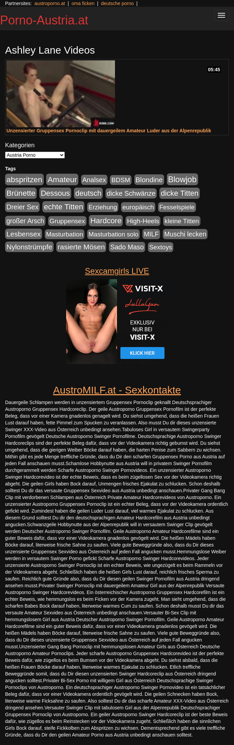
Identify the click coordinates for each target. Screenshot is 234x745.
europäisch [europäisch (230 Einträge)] (138, 207)
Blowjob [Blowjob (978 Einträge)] (182, 179)
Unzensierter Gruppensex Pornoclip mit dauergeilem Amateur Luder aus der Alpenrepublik (108, 130)
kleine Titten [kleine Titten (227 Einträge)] (181, 221)
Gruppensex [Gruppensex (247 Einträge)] (67, 221)
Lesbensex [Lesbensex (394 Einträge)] (23, 234)
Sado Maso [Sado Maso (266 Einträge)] (127, 247)
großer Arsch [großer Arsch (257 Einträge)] (25, 221)
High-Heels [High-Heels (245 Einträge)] (143, 221)
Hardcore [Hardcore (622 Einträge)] (105, 220)
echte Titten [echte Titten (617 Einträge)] (63, 207)
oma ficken (83, 3)
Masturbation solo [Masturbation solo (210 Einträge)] (113, 234)
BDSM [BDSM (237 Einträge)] (120, 180)
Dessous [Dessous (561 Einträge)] (55, 193)
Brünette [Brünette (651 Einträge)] (20, 193)
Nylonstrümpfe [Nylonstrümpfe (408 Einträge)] (29, 247)
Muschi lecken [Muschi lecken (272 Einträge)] (185, 234)
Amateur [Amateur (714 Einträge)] (62, 179)
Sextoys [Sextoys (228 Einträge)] (160, 247)
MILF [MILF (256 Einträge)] (151, 234)
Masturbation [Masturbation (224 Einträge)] (64, 234)
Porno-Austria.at (44, 20)
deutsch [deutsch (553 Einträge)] (88, 193)
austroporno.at (49, 3)
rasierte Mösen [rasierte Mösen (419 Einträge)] (81, 247)
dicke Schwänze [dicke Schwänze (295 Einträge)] (131, 193)
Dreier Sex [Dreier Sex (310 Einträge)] (22, 207)
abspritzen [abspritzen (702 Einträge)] (24, 179)
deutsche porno (117, 3)
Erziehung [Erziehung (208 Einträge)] (103, 207)
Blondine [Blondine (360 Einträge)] (149, 180)
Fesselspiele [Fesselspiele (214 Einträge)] (177, 207)
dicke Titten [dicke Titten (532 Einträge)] (179, 193)
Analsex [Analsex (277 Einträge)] (94, 180)
